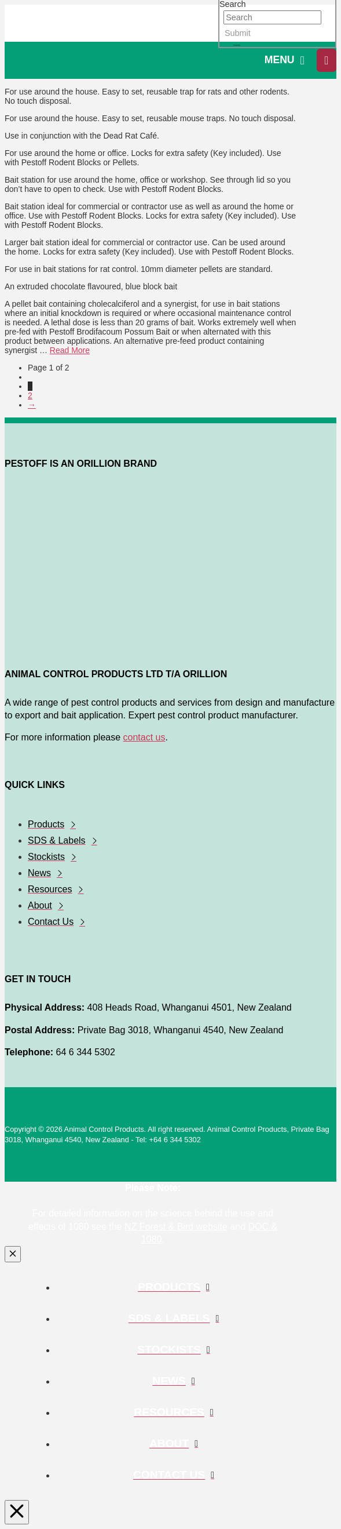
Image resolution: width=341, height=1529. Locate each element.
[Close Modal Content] (13, 1254)
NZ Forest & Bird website (176, 1227)
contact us (144, 737)
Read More (70, 350)
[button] (284, 61)
